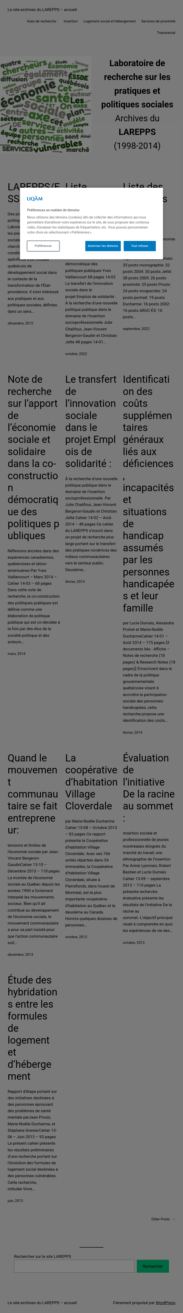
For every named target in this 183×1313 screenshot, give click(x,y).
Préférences (43, 246)
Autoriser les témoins (103, 246)
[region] (91, 223)
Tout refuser (139, 246)
